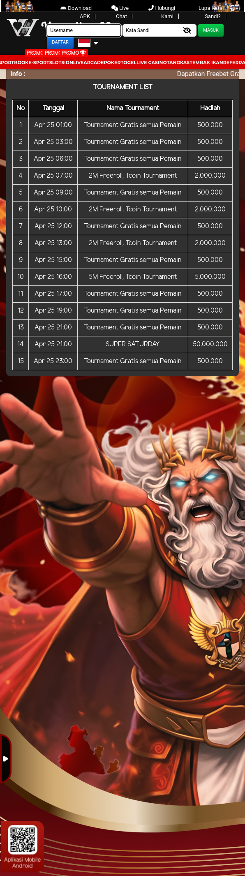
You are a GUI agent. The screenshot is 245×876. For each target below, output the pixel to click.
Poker (112, 62)
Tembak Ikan (206, 62)
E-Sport (38, 62)
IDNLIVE (73, 62)
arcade (93, 62)
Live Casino (151, 62)
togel (128, 62)
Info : (17, 74)
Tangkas (178, 62)
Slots (56, 62)
